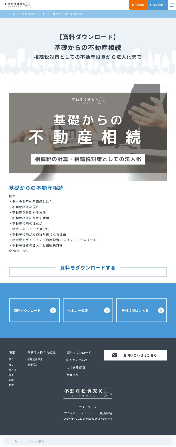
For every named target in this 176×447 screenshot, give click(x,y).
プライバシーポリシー (79, 413)
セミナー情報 (89, 310)
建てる (13, 369)
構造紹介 (32, 364)
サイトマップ (88, 407)
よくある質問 (75, 367)
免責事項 (106, 413)
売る (11, 364)
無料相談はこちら (143, 310)
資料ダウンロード (35, 310)
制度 (11, 384)
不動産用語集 (35, 359)
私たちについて (77, 360)
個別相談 (138, 4)
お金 (11, 379)
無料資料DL (157, 4)
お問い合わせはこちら (134, 355)
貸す (11, 374)
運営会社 (72, 374)
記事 (12, 352)
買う (11, 359)
